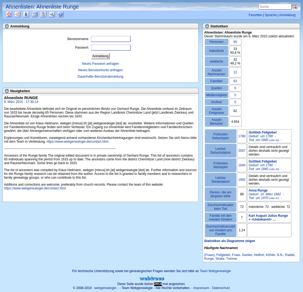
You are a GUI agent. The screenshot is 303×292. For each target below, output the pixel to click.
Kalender (39, 14)
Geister (247, 255)
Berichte (48, 14)
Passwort (103, 48)
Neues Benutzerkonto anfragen (100, 70)
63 (235, 81)
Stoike (220, 259)
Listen (30, 14)
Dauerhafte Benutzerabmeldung (100, 76)
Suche (56, 14)
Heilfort (259, 255)
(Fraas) (209, 255)
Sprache (271, 15)
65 (235, 42)
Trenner (232, 259)
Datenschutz (221, 288)
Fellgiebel (223, 255)
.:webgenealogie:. (105, 288)
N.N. (280, 255)
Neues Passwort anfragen (100, 64)
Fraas (236, 255)
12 (235, 72)
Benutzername (99, 39)
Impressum (201, 288)
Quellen (14, 14)
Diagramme (22, 14)
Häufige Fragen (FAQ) (65, 14)
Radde (289, 255)
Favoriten (255, 15)
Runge (209, 259)
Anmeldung (287, 15)
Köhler (270, 255)
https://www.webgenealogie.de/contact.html (77, 141)
